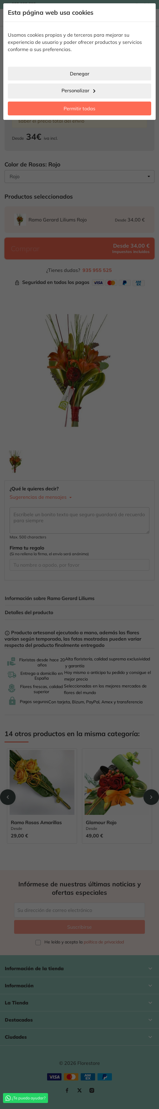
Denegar (79, 74)
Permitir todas (79, 108)
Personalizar (80, 91)
